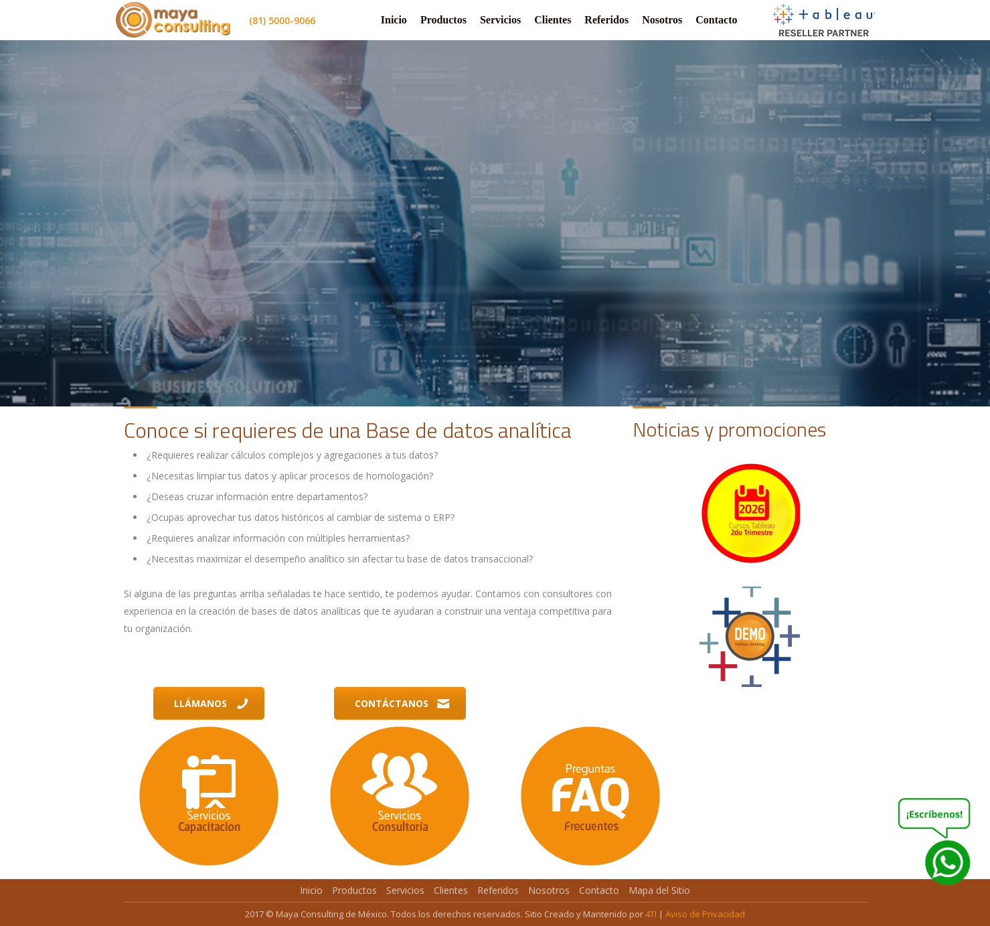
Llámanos (211, 703)
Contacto (716, 19)
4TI (651, 914)
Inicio (394, 19)
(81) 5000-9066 (282, 21)
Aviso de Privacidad (705, 914)
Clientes (552, 19)
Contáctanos (402, 703)
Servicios (500, 19)
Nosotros (662, 19)
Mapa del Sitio (659, 890)
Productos (443, 19)
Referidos (606, 19)
